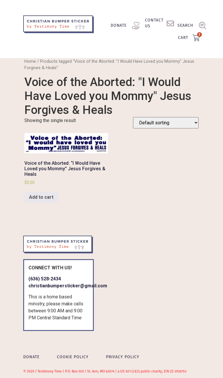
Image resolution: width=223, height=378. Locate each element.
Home (30, 61)
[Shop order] (166, 122)
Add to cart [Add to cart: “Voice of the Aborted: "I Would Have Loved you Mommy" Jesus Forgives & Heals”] (41, 197)
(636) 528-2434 (44, 279)
